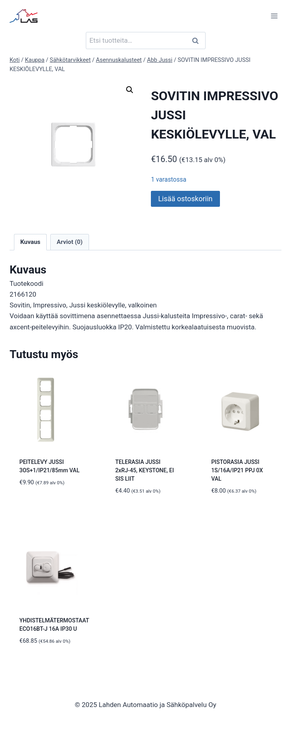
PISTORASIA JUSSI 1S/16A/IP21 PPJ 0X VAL (237, 470)
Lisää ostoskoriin (185, 198)
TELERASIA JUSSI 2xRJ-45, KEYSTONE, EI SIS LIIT (144, 470)
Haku (198, 40)
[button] (130, 90)
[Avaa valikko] (274, 16)
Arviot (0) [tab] (70, 242)
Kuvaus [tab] (30, 242)
